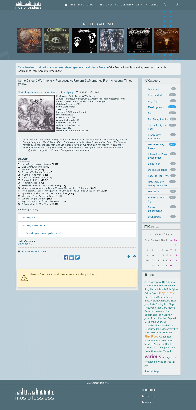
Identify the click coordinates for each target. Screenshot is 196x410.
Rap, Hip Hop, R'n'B (158, 175)
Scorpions (167, 340)
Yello (160, 361)
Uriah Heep (159, 347)
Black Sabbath (158, 289)
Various (153, 356)
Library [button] (140, 4)
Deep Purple (166, 293)
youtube (147, 402)
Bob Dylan (172, 289)
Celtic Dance (27, 251)
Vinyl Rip (92, 4)
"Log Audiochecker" (36, 225)
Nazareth (163, 325)
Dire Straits (151, 297)
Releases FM (77, 4)
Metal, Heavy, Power (94, 67)
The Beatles (166, 344)
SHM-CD (149, 344)
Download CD (25, 243)
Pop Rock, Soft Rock (159, 119)
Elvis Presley (157, 304)
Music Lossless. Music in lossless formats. (41, 67)
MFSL (147, 321)
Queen (163, 336)
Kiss (160, 318)
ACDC (162, 282)
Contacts (155, 4)
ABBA (148, 282)
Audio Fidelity (163, 285)
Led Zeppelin (170, 318)
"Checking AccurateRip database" (43, 233)
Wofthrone (40, 251)
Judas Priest (151, 318)
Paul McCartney (165, 329)
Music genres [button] (123, 4)
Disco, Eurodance (157, 169)
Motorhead (151, 325)
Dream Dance (164, 297)
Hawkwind (159, 311)
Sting (157, 344)
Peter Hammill (164, 332)
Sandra (157, 340)
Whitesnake (151, 361)
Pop (150, 113)
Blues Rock (154, 163)
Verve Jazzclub (169, 357)
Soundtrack (154, 216)
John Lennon (165, 314)
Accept (155, 282)
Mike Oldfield (158, 321)
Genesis (149, 311)
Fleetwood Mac (153, 307)
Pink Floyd (152, 336)
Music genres (73, 67)
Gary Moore (168, 307)
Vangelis (167, 351)
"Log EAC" (31, 217)
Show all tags (152, 371)
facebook (148, 396)
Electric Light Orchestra (157, 300)
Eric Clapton (170, 304)
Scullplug (68, 92)
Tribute (148, 347)
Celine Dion (151, 293)
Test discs (106, 4)
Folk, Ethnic (154, 191)
